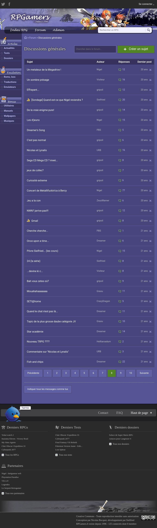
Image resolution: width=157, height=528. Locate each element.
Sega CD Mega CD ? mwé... (42, 160)
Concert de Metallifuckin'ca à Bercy (47, 190)
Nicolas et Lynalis (37, 150)
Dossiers (8, 58)
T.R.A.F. (5, 481)
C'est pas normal (36, 140)
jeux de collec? (35, 170)
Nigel (99, 69)
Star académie (35, 331)
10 (130, 373)
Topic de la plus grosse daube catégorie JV (51, 321)
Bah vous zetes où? (38, 281)
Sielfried (101, 99)
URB (99, 150)
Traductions (10, 82)
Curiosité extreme (37, 180)
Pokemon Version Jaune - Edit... (68, 446)
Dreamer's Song (36, 130)
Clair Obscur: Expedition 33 (13, 446)
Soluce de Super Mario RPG (121, 435)
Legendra (6, 484)
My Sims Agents (9, 442)
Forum (40, 30)
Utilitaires (9, 105)
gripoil (100, 89)
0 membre (131, 524)
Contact (103, 412)
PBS (99, 130)
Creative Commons (85, 516)
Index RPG (18, 30)
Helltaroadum (104, 341)
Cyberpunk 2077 (9, 449)
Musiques (9, 121)
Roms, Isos (9, 77)
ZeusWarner (103, 200)
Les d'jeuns (33, 120)
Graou (100, 291)
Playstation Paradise (10, 477)
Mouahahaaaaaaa (37, 291)
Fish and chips (35, 361)
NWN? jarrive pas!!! (38, 210)
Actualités (9, 48)
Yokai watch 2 (8, 435)
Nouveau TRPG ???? (38, 341)
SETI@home (34, 301)
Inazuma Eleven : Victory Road (15, 438)
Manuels (8, 110)
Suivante (144, 373)
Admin (58, 30)
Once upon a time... (38, 240)
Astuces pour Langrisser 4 (120, 438)
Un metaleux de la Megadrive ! (44, 69)
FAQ (119, 412)
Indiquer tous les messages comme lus (47, 389)
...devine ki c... (35, 271)
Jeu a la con (34, 200)
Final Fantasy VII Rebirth (66, 442)
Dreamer (101, 240)
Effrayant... (33, 89)
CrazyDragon (103, 301)
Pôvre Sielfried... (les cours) (42, 250)
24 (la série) (33, 261)
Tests (7, 53)
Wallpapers (9, 116)
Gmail (34, 220)
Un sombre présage (38, 79)
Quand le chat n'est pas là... (42, 311)
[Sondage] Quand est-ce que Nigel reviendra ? (57, 99)
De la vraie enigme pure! (40, 110)
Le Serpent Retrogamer (11, 488)
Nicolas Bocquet (99, 520)
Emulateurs (10, 87)
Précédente (33, 373)
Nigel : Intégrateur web (11, 473)
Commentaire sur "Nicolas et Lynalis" (48, 351)
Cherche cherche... (37, 230)
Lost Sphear (60, 449)
